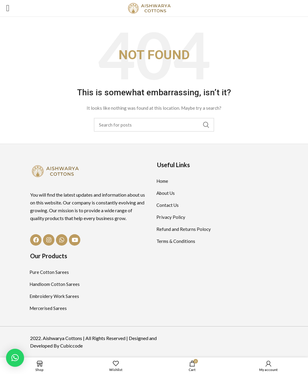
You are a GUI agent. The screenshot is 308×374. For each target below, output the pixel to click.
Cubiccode (71, 345)
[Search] (154, 125)
